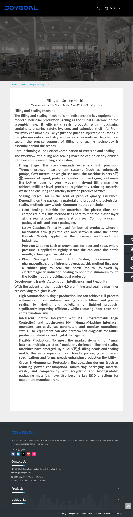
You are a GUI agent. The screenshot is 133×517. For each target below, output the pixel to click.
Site (100, 105)
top (128, 506)
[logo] (23, 433)
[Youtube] (28, 454)
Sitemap (118, 513)
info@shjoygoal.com (23, 472)
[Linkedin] (18, 454)
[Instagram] (34, 454)
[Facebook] (13, 454)
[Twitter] (23, 454)
